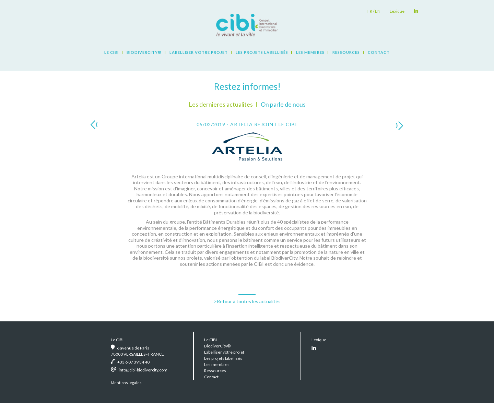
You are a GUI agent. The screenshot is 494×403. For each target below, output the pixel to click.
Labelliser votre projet (198, 52)
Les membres (310, 52)
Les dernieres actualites (221, 104)
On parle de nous (283, 104)
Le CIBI (111, 52)
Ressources (346, 52)
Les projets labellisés (262, 52)
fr (369, 11)
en (377, 11)
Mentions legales (126, 382)
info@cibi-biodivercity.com (143, 369)
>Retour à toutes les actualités (247, 301)
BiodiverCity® (144, 52)
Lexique (397, 11)
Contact (379, 52)
